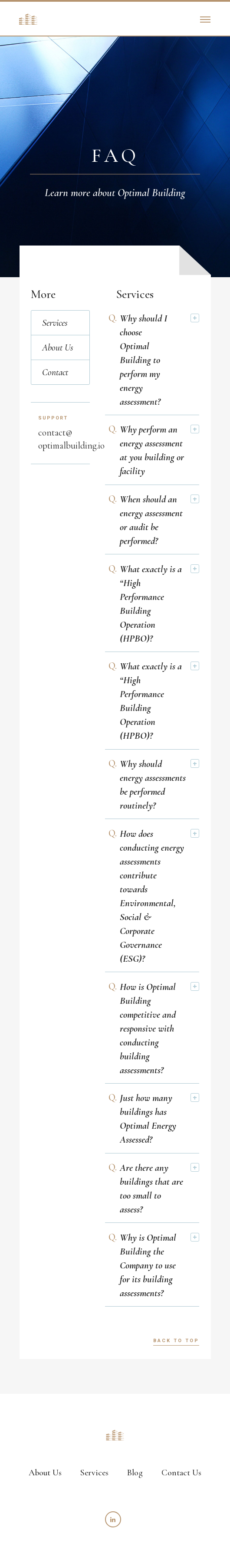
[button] (205, 19)
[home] (26, 19)
